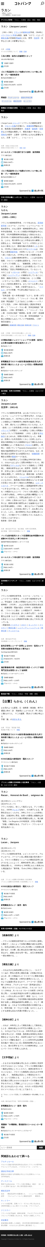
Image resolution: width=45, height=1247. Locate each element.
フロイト (8, 258)
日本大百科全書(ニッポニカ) (11, 197)
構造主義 (4, 38)
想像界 (27, 129)
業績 (14, 457)
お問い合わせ (28, 1235)
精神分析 (26, 32)
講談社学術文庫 (26, 97)
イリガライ (14, 625)
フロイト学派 (10, 35)
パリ (3, 35)
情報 (20, 51)
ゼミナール (31, 249)
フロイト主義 (10, 126)
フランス (17, 32)
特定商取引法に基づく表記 (15, 1235)
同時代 (4, 135)
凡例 (25, 51)
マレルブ (15, 810)
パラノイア (5, 430)
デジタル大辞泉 (6, 20)
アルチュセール (13, 97)
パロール (15, 272)
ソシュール (23, 477)
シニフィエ (33, 272)
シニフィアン (13, 275)
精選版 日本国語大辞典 (9, 108)
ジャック (16, 123)
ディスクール (6, 101)
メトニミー (33, 281)
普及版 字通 (5, 694)
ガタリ (24, 625)
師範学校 (13, 252)
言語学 (36, 38)
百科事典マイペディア (9, 581)
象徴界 (35, 129)
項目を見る (16, 719)
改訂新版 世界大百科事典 (11, 391)
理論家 (18, 38)
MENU (2, 3)
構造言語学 (17, 101)
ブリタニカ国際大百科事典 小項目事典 (15, 782)
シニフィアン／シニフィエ (28, 628)
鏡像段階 (30, 126)
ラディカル (14, 465)
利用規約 (3, 1235)
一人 (36, 246)
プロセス (28, 445)
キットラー (27, 101)
